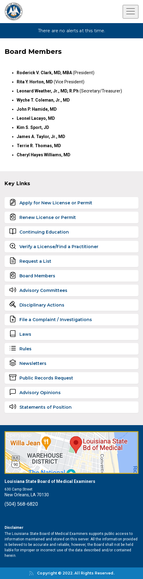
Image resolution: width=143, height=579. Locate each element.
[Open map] (71, 452)
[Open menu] (130, 12)
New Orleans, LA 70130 (27, 494)
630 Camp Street (18, 489)
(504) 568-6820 (21, 504)
